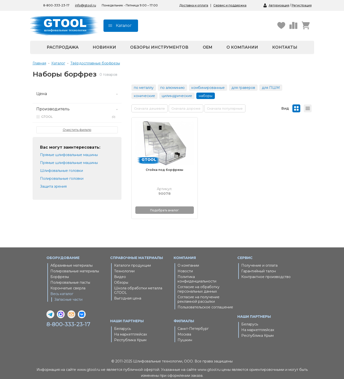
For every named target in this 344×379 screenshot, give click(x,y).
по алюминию (172, 87)
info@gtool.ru (85, 5)
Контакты (284, 47)
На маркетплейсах (130, 327)
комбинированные (208, 87)
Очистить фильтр (77, 130)
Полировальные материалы (74, 264)
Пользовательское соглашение (205, 300)
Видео (120, 270)
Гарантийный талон (258, 264)
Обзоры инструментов (159, 47)
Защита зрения (53, 186)
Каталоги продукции (132, 258)
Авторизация (279, 5)
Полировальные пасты (70, 275)
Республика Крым (130, 333)
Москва (184, 327)
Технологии (124, 264)
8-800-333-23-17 (69, 317)
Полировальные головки (61, 178)
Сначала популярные (225, 108)
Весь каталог (61, 287)
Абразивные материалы (71, 258)
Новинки (104, 47)
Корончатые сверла (67, 281)
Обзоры (121, 275)
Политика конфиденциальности (197, 272)
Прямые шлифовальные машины (69, 155)
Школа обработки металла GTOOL (138, 283)
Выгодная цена (127, 291)
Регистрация (302, 5)
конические (144, 96)
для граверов (243, 87)
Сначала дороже (186, 108)
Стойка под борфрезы (160, 163)
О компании (242, 47)
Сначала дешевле (149, 108)
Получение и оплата (259, 258)
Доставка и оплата (193, 5)
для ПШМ (271, 87)
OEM (207, 47)
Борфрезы (59, 270)
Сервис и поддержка (229, 5)
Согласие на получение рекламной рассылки (199, 292)
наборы (205, 96)
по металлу (144, 87)
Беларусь (122, 321)
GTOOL (78, 117)
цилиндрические (177, 96)
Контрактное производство (266, 270)
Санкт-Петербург (193, 321)
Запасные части (68, 292)
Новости (185, 264)
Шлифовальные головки (61, 170)
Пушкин (185, 333)
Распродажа (63, 47)
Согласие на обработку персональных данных (199, 282)
